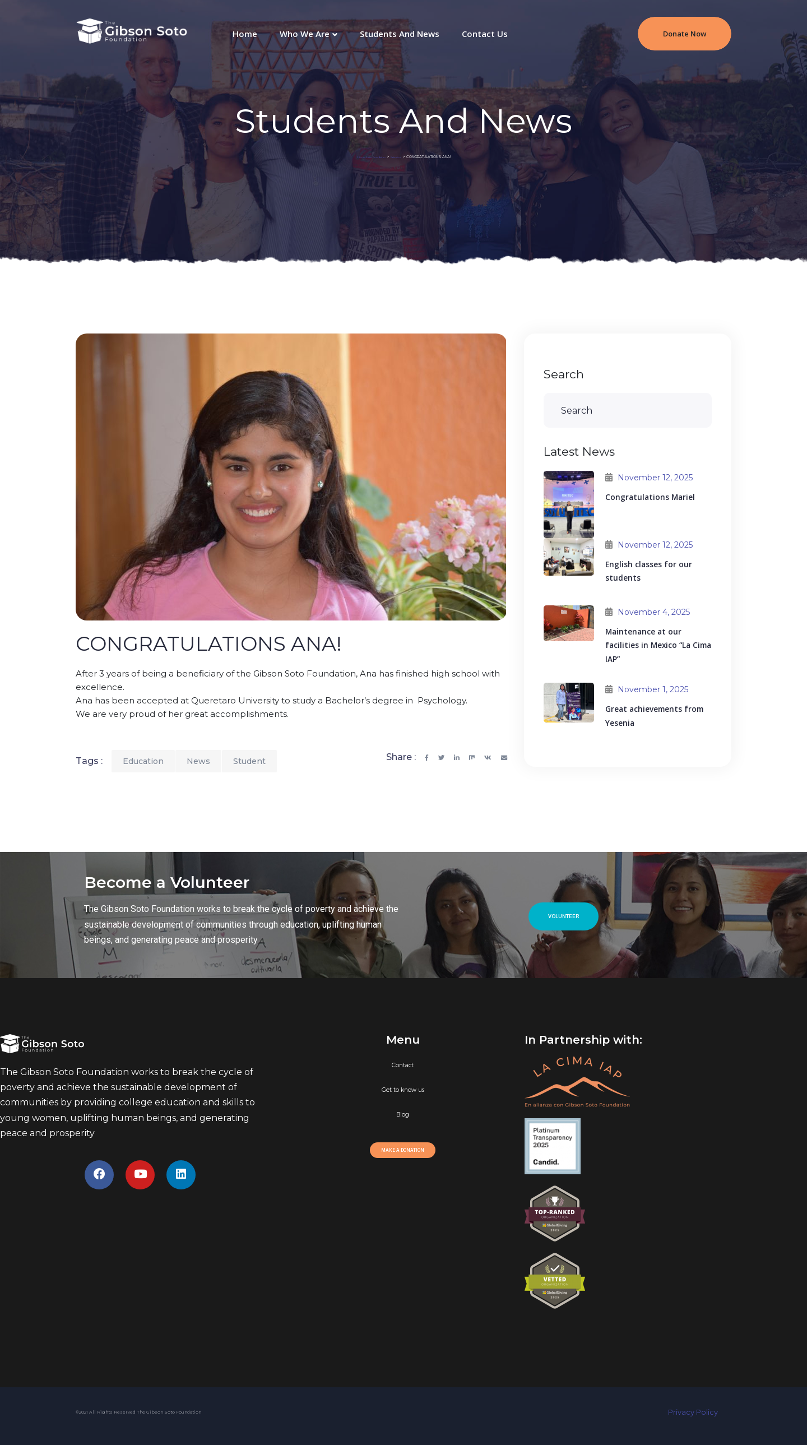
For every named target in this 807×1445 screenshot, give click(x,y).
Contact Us (485, 33)
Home (245, 33)
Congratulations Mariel (650, 497)
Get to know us (403, 1090)
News (198, 761)
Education (143, 761)
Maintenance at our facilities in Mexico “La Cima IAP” (658, 645)
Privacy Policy (699, 1412)
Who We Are (305, 33)
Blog (402, 1114)
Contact (403, 1065)
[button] (563, 916)
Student (249, 761)
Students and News (399, 33)
